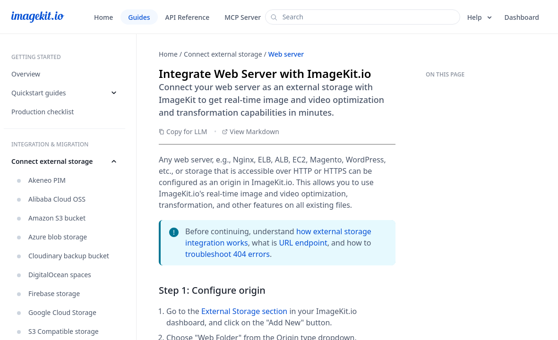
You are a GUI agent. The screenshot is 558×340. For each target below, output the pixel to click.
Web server (286, 54)
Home (168, 54)
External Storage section (244, 311)
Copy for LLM (183, 131)
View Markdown (250, 131)
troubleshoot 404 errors (227, 254)
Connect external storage (223, 54)
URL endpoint (303, 243)
